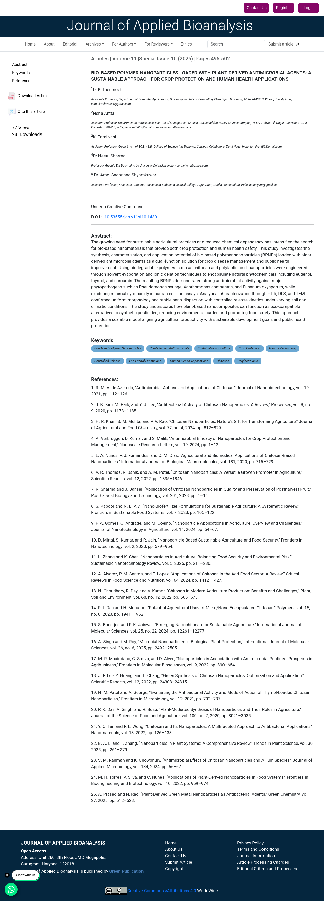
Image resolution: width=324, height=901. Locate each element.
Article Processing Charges (263, 862)
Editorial (70, 44)
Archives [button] (93, 44)
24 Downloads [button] (27, 134)
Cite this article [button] (26, 112)
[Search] (236, 44)
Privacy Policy (250, 842)
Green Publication (126, 871)
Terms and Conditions (258, 849)
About (49, 44)
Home (30, 44)
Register (283, 7)
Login (308, 7)
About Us (174, 849)
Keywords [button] (21, 72)
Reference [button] (21, 80)
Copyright (174, 868)
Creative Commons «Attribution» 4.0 (161, 890)
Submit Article (178, 862)
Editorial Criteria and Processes (267, 868)
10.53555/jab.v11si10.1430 (130, 216)
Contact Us (257, 7)
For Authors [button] (122, 44)
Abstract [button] (19, 64)
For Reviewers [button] (157, 44)
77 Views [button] (21, 127)
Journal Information (256, 855)
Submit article (283, 44)
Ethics (186, 44)
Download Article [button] (28, 96)
